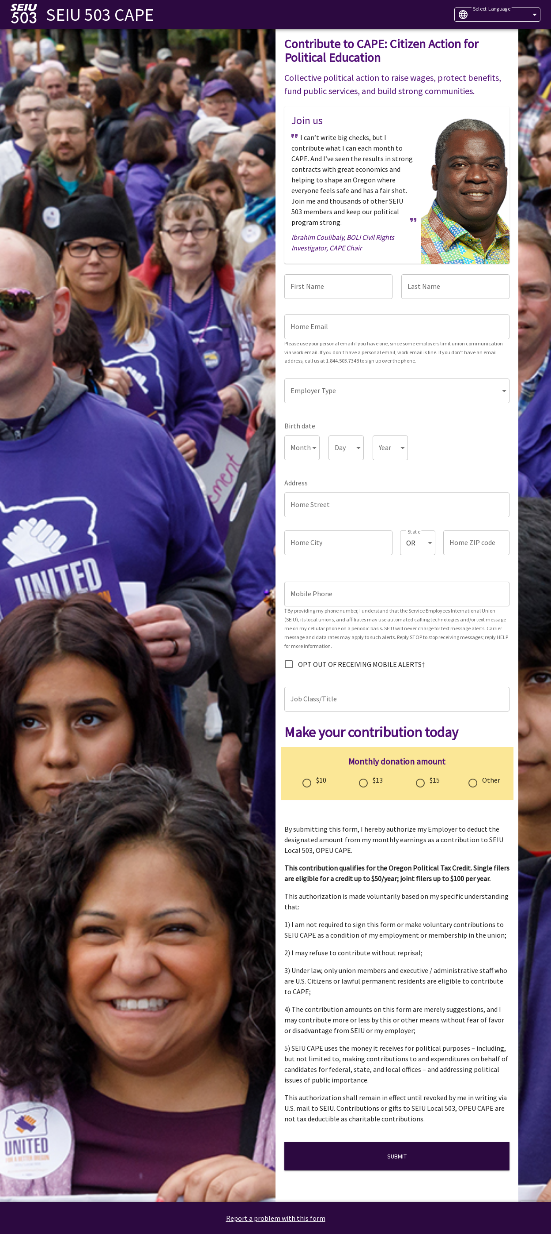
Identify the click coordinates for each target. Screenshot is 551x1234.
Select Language (491, 8)
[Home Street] (396, 504)
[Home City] (338, 542)
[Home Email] (396, 326)
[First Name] (338, 286)
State (414, 531)
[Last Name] (455, 286)
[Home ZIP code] (476, 542)
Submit (397, 1156)
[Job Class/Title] (396, 699)
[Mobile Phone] (396, 594)
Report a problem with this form (275, 1218)
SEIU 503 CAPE (100, 15)
